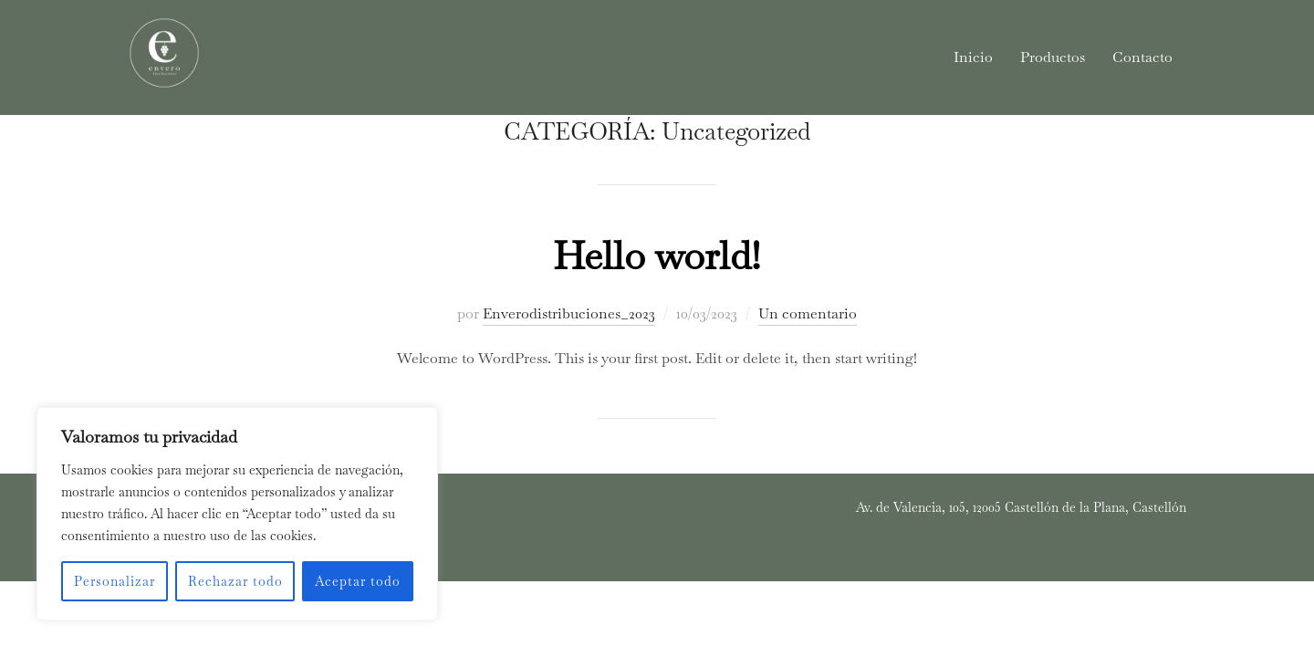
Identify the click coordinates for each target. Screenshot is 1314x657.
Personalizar (114, 581)
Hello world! (656, 303)
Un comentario (807, 360)
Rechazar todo (235, 581)
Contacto (1142, 57)
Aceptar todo (358, 581)
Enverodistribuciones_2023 (569, 360)
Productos (1052, 57)
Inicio (973, 57)
